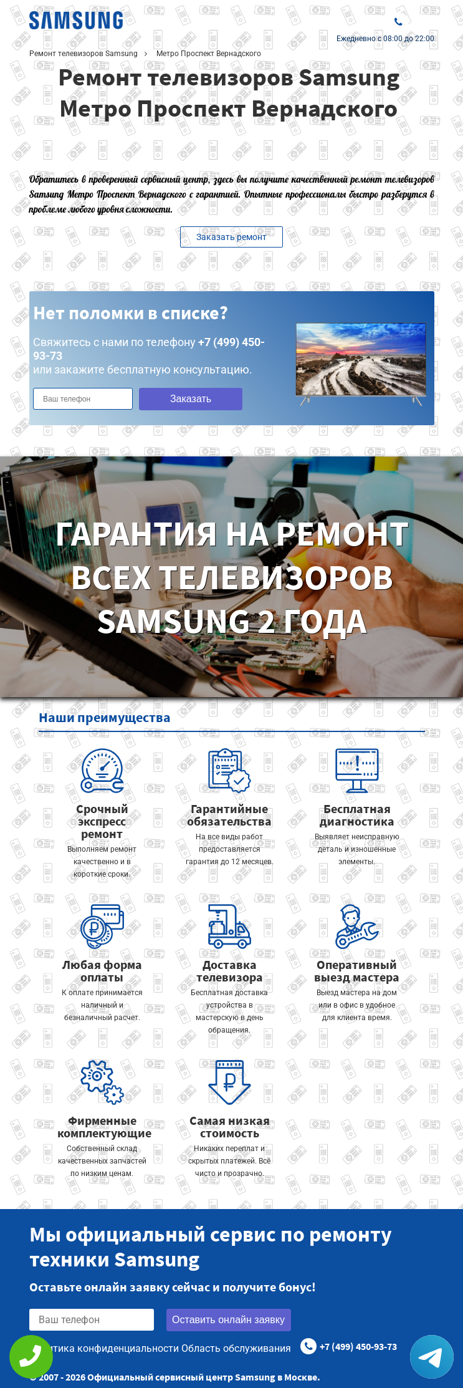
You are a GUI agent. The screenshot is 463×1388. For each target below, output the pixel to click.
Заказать (190, 398)
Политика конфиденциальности (104, 1348)
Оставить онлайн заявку (228, 1319)
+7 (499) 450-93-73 (358, 1346)
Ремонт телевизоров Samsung (83, 53)
